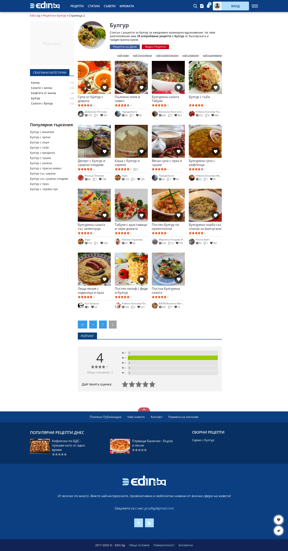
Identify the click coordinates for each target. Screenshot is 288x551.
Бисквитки (186, 545)
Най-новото (136, 417)
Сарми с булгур (203, 440)
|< (82, 325)
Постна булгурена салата (166, 291)
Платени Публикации (105, 417)
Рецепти (77, 6)
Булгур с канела (41, 163)
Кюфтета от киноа (43, 93)
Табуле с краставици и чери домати (131, 227)
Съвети (110, 6)
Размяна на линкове (183, 417)
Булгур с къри (39, 142)
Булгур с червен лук (44, 189)
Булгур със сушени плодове (49, 179)
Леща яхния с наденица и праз (91, 291)
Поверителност (164, 545)
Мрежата (127, 6)
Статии (94, 6)
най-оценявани (212, 55)
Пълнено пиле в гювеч (127, 99)
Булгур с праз (39, 184)
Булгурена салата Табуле (165, 99)
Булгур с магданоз (42, 153)
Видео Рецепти (155, 47)
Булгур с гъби (39, 147)
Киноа (35, 82)
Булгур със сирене (43, 173)
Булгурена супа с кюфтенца (202, 163)
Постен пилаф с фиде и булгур (131, 291)
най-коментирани (167, 55)
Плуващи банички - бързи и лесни (152, 443)
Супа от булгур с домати (90, 99)
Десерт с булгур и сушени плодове (91, 163)
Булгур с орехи (40, 137)
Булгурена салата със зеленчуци (91, 227)
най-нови (123, 55)
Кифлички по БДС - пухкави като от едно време (68, 445)
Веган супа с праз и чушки (167, 163)
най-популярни (142, 55)
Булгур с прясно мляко (45, 168)
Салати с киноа (41, 87)
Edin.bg (35, 15)
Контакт (156, 417)
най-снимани (190, 55)
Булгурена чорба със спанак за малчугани (205, 227)
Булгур (61, 15)
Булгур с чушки (40, 158)
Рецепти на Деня (125, 47)
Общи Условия (139, 545)
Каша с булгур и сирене (127, 163)
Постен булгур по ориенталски (165, 227)
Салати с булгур (42, 103)
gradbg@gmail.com (159, 508)
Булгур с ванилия (42, 132)
